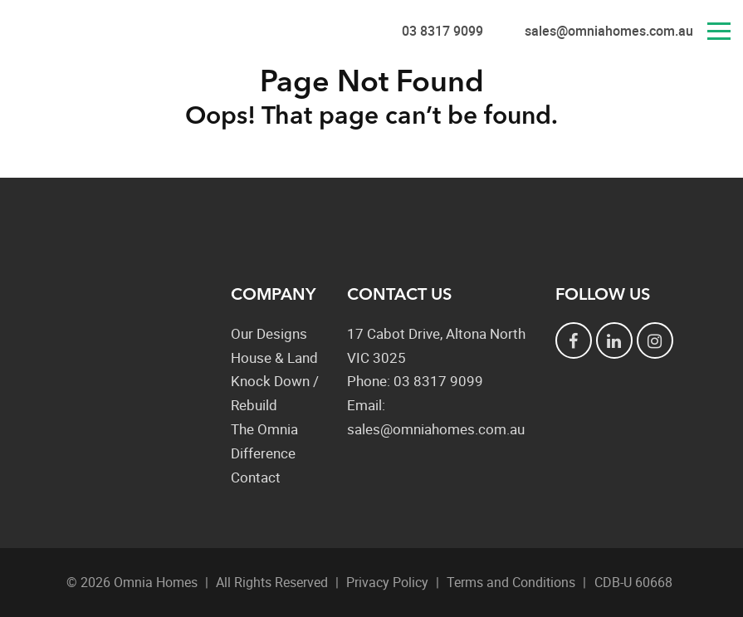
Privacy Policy (387, 582)
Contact (256, 477)
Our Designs (269, 333)
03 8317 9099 (442, 31)
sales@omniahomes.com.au (609, 31)
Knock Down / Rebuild (275, 392)
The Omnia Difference (264, 441)
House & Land (274, 357)
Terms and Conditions (511, 582)
